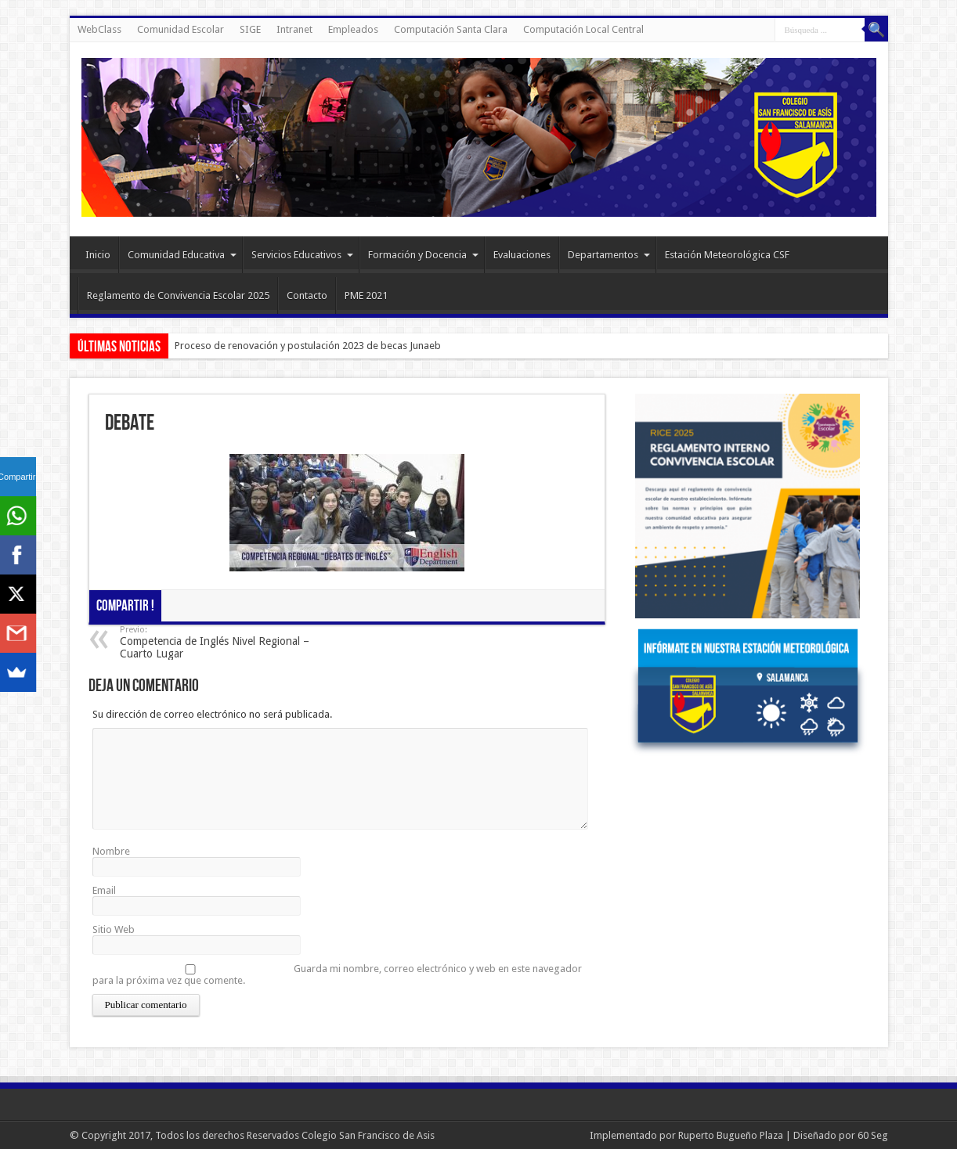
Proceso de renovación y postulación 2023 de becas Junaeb (308, 345)
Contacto (307, 295)
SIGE (250, 29)
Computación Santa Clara (450, 29)
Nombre (111, 851)
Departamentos (609, 255)
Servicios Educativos (302, 255)
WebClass (99, 29)
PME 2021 (366, 295)
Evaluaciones (522, 255)
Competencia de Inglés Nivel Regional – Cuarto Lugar (216, 642)
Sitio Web (113, 929)
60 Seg (873, 1135)
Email (104, 890)
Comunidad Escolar (180, 29)
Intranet (294, 29)
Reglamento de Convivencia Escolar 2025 (178, 295)
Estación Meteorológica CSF (727, 255)
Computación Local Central (583, 29)
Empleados (353, 29)
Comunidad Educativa (182, 255)
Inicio (97, 255)
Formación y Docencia (423, 255)
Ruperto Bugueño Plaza (730, 1135)
